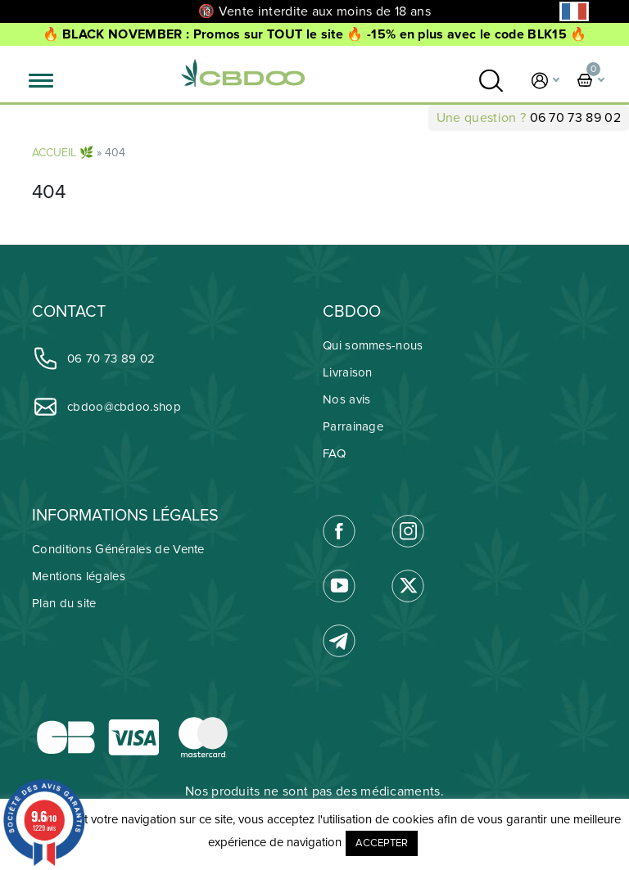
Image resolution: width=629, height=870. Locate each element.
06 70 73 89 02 (575, 118)
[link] (491, 80)
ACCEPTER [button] (381, 843)
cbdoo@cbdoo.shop (106, 406)
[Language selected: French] (574, 11)
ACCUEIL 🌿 (62, 153)
